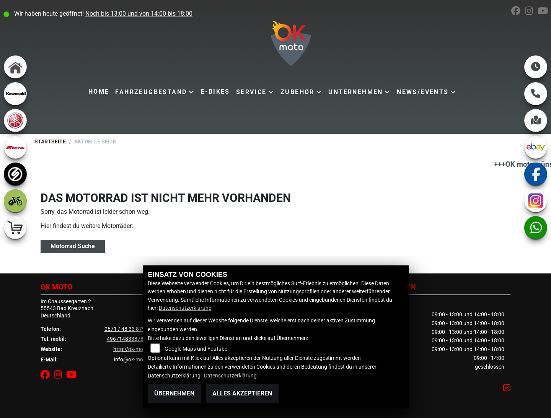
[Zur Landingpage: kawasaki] (15, 93)
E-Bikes (215, 91)
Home (98, 91)
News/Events (422, 92)
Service (251, 92)
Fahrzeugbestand (151, 92)
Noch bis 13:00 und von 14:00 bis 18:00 (138, 13)
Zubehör (297, 92)
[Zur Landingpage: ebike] (15, 200)
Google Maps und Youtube (196, 349)
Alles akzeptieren (242, 393)
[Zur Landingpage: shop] (15, 227)
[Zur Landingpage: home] (15, 66)
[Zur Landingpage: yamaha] (15, 120)
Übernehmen (174, 393)
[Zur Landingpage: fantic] (15, 147)
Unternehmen (355, 92)
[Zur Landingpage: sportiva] (15, 174)
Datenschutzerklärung (185, 308)
